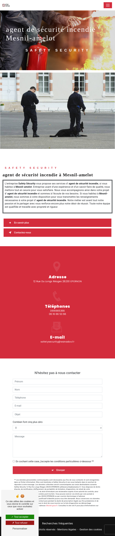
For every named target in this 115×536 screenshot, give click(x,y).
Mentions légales (66, 529)
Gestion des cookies (91, 529)
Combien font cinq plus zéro (28, 418)
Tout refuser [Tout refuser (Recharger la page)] (20, 523)
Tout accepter (19, 517)
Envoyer (60, 466)
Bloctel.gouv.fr (52, 502)
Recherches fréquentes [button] (57, 523)
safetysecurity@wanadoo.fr (57, 338)
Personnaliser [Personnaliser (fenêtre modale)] (20, 528)
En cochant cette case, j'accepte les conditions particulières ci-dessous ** (55, 458)
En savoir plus (18, 222)
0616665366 (57, 314)
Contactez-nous (19, 232)
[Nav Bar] (108, 5)
